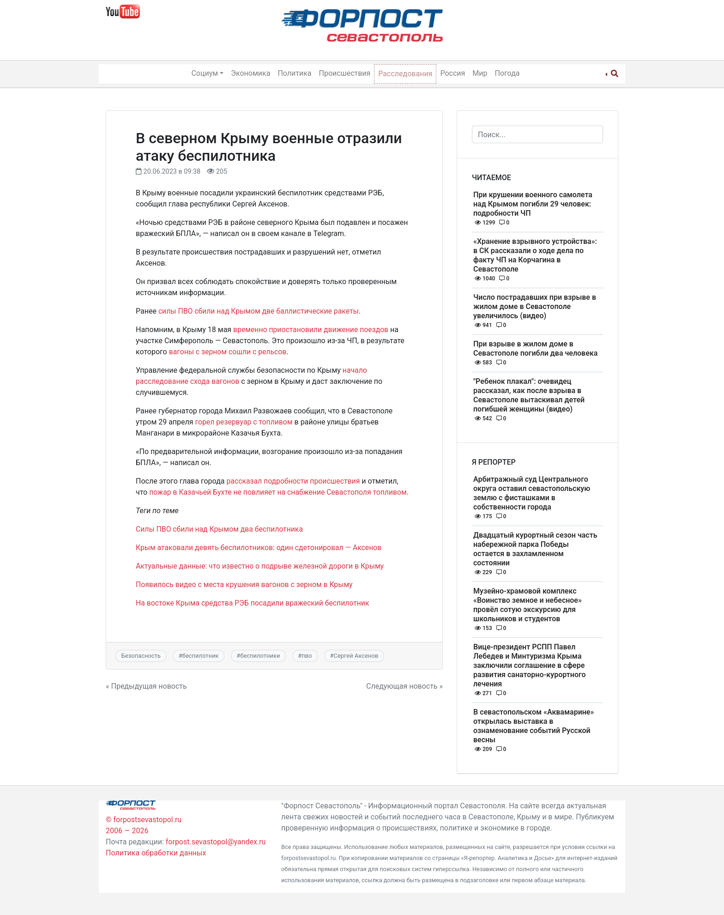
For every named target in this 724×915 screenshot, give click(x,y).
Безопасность (141, 655)
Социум (204, 73)
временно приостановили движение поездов (312, 329)
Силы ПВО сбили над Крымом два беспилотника (221, 529)
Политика (294, 73)
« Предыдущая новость (146, 686)
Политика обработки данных (156, 852)
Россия (452, 73)
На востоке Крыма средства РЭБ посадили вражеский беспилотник (254, 603)
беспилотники (260, 655)
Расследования (405, 73)
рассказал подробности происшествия (294, 481)
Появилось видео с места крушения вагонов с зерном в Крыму (246, 584)
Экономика (250, 73)
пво (307, 655)
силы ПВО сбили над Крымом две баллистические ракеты (260, 311)
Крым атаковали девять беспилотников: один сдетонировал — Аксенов (261, 547)
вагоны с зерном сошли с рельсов (229, 351)
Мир (479, 73)
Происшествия (345, 73)
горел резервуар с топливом (244, 422)
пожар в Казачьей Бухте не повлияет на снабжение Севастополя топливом (279, 492)
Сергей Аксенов (355, 655)
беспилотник (200, 655)
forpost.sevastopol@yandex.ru (216, 841)
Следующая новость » (404, 686)
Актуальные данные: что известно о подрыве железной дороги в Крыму (262, 566)
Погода (507, 73)
